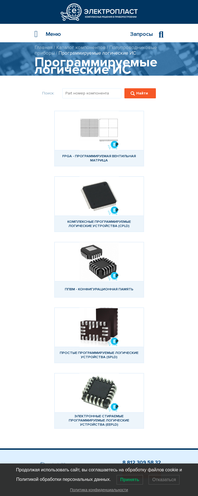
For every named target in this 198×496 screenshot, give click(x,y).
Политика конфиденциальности (99, 490)
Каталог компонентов (81, 47)
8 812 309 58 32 (141, 462)
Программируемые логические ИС (97, 53)
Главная (44, 47)
